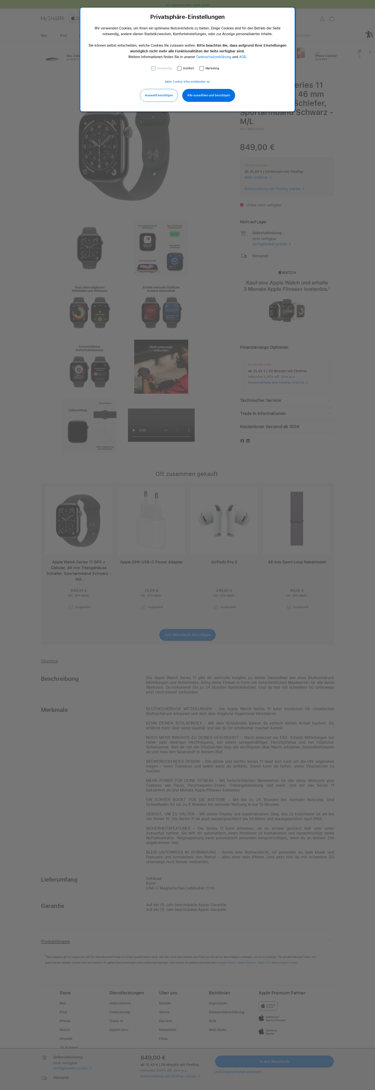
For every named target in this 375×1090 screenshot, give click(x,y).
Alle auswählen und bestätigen (208, 95)
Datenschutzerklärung (213, 57)
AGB (242, 57)
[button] (187, 81)
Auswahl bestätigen (159, 95)
